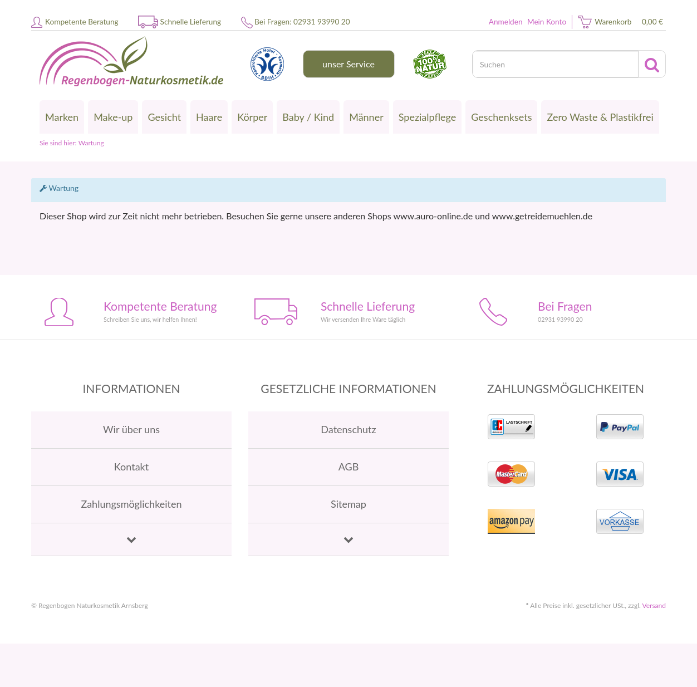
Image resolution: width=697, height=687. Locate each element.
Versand (654, 605)
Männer (366, 117)
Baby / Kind (308, 117)
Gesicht (164, 117)
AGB (348, 466)
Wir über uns (131, 429)
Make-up (113, 117)
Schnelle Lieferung (191, 21)
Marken (61, 117)
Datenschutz (348, 429)
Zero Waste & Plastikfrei (600, 117)
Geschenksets (501, 117)
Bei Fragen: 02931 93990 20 (302, 21)
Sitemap (348, 504)
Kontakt (131, 466)
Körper (252, 117)
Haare (209, 117)
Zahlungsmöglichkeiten (131, 504)
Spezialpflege (428, 117)
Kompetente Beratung (82, 21)
